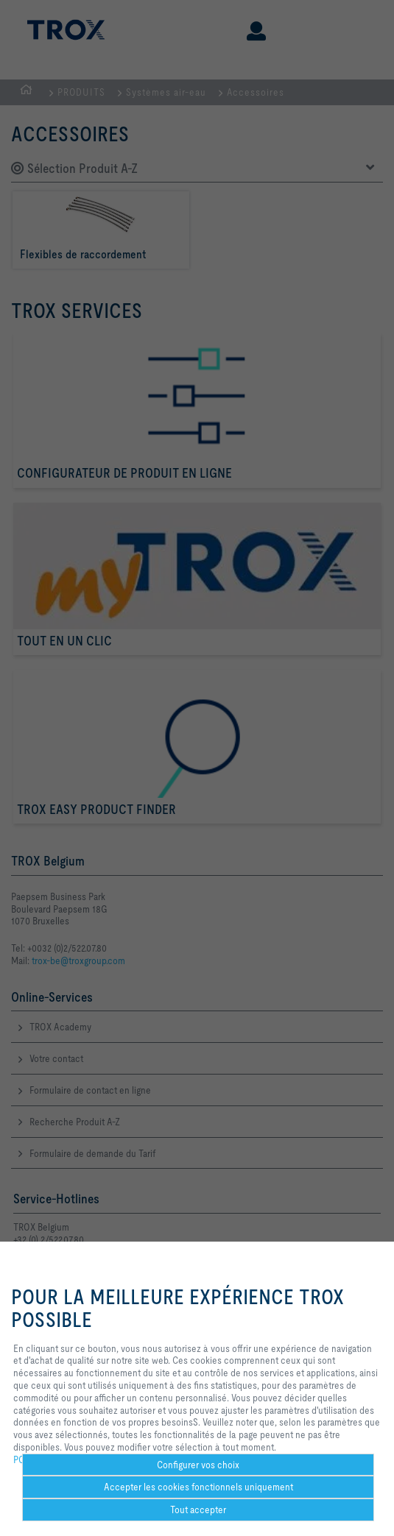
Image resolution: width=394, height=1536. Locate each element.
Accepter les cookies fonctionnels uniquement (198, 1487)
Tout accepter (198, 1509)
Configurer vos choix (198, 1464)
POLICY (28, 1459)
